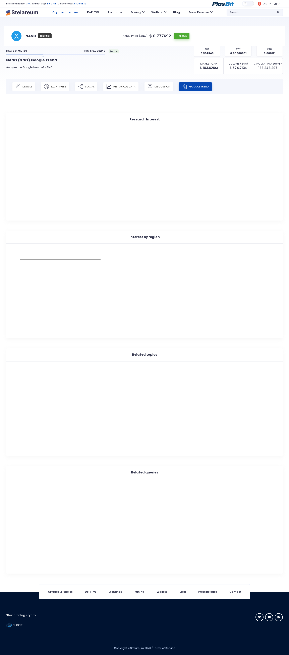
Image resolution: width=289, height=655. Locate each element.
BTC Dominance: (15, 3)
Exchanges (55, 86)
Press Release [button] (198, 12)
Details (23, 86)
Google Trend (195, 86)
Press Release (207, 592)
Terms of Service (164, 648)
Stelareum (137, 648)
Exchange (115, 12)
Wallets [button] (157, 12)
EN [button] (275, 3)
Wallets (162, 592)
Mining (139, 592)
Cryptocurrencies (65, 12)
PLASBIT (14, 625)
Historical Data (120, 86)
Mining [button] (136, 12)
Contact (235, 592)
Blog (176, 12)
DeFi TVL (93, 12)
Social (86, 86)
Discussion (159, 86)
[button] (223, 3)
